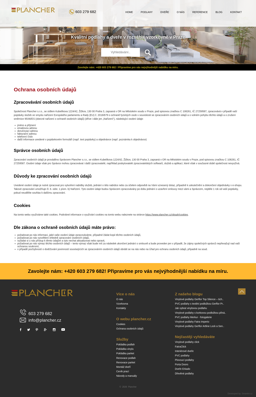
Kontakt (236, 12)
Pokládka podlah (125, 344)
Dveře (164, 12)
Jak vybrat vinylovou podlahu (191, 308)
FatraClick (180, 346)
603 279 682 (85, 12)
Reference (200, 12)
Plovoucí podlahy (184, 360)
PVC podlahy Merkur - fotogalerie (193, 317)
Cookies (120, 324)
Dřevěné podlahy (184, 373)
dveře (116, 37)
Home (129, 12)
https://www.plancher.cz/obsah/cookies (166, 214)
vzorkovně (157, 37)
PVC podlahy (182, 355)
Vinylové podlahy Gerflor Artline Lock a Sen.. (199, 326)
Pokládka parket (125, 353)
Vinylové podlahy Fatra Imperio (192, 321)
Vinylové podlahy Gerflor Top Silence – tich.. (199, 299)
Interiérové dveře (184, 351)
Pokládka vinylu (125, 348)
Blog (218, 12)
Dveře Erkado (182, 368)
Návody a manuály (126, 375)
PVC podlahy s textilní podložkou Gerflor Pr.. (199, 303)
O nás (181, 12)
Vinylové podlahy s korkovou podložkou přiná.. (200, 312)
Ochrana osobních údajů (129, 328)
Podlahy (147, 12)
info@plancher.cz (44, 320)
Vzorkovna (122, 303)
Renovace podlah (126, 358)
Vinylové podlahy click (187, 342)
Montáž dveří (123, 366)
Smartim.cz (247, 393)
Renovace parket (125, 362)
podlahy (96, 37)
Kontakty (121, 308)
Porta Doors (181, 364)
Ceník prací (122, 371)
